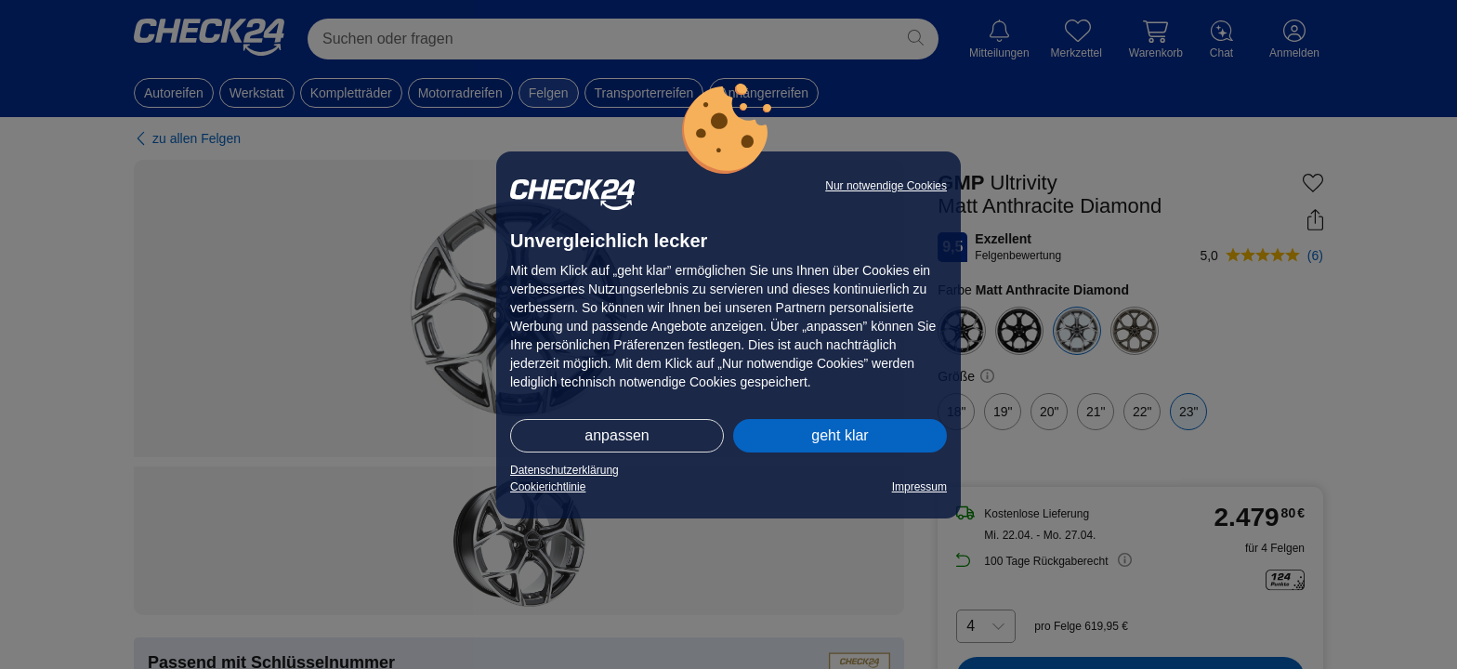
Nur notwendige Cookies (886, 185)
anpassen (616, 435)
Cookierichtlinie (547, 486)
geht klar (839, 435)
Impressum (919, 486)
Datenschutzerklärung (564, 470)
